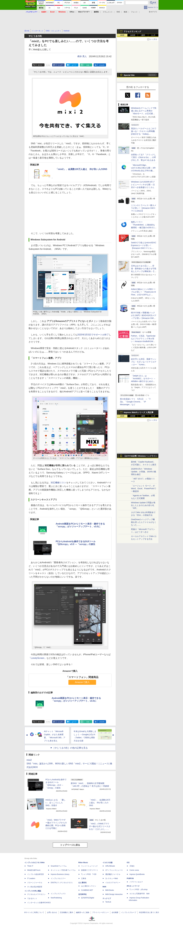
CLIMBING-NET (87, 890)
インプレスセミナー (58, 878)
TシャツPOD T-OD (88, 874)
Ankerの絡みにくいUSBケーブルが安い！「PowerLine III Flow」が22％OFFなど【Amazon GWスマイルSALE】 (143, 294)
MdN (104, 887)
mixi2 (29, 760)
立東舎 (83, 878)
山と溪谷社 (82, 883)
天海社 (132, 866)
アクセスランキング (132, 31)
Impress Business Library (60, 874)
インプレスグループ (128, 912)
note (87, 65)
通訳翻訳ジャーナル (112, 874)
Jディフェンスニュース (114, 870)
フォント (134, 12)
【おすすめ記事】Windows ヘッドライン (140, 456)
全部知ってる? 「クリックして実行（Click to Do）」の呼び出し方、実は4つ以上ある (143, 157)
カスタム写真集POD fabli (139, 894)
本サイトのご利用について (34, 912)
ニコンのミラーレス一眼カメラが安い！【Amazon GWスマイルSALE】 (143, 208)
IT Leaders (31, 878)
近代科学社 (82, 894)
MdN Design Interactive (114, 894)
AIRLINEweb (110, 866)
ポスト (40, 65)
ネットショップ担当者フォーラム (63, 870)
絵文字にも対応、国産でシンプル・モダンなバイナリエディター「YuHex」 (143, 362)
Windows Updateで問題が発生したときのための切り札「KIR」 (143, 505)
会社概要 (115, 912)
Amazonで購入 (82, 682)
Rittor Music (83, 863)
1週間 (143, 35)
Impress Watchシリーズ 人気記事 (138, 412)
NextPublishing (56, 898)
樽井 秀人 (82, 56)
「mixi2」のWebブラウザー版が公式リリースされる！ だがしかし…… (99, 826)
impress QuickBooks (137, 874)
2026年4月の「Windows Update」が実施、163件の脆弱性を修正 (143, 471)
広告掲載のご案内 (66, 912)
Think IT (30, 866)
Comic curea (134, 870)
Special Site (129, 75)
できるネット (32, 898)
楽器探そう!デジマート (89, 870)
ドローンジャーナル (34, 883)
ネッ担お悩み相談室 (34, 887)
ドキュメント (108, 12)
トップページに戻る (70, 845)
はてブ (74, 65)
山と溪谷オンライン (88, 886)
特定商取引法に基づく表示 (149, 912)
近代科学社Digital (87, 898)
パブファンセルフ (136, 882)
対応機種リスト (58, 482)
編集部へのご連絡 (82, 912)
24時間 (132, 35)
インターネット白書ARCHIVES (39, 903)
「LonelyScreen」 (38, 658)
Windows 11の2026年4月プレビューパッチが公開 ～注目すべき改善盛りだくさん (143, 184)
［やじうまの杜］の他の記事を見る (70, 748)
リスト (48, 65)
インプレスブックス (58, 894)
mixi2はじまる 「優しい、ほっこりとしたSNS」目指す (55, 802)
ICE (128, 863)
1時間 (122, 35)
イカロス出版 (108, 863)
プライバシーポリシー (100, 912)
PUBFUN (130, 878)
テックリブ (107, 898)
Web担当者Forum (33, 870)
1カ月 (153, 35)
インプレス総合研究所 (35, 874)
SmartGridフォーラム (59, 866)
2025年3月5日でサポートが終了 (93, 334)
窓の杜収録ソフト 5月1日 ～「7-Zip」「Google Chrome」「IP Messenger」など (135, 402)
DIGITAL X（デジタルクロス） (62, 883)
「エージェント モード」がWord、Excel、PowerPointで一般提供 (143, 488)
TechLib (108, 902)
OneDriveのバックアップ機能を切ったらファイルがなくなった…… (143, 522)
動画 (125, 12)
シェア (60, 65)
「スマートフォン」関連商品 (82, 677)
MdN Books (109, 890)
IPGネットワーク (133, 886)
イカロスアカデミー (112, 883)
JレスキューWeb (111, 878)
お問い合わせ (52, 912)
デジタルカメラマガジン (36, 894)
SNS (118, 12)
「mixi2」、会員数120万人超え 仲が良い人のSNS (81, 169)
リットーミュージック (89, 866)
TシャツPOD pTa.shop (138, 889)
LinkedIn (102, 65)
